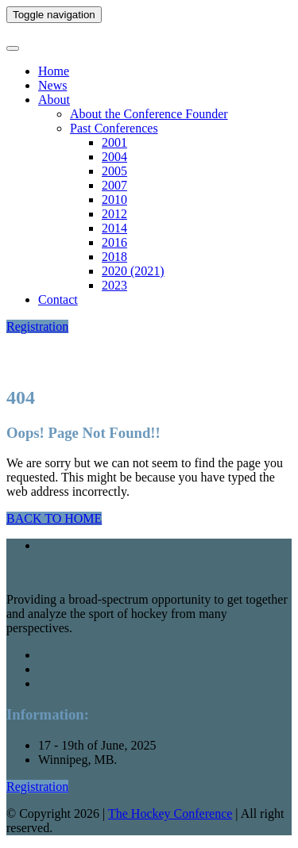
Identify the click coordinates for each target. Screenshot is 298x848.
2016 (114, 242)
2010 (114, 199)
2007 (114, 185)
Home (53, 71)
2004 (114, 156)
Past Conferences (114, 128)
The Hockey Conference (170, 813)
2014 (114, 228)
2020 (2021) (133, 271)
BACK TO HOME (54, 518)
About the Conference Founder (149, 114)
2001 (114, 142)
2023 (114, 285)
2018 (114, 256)
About (54, 99)
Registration (37, 326)
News (52, 85)
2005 (114, 171)
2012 (114, 214)
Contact (58, 299)
